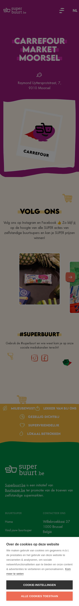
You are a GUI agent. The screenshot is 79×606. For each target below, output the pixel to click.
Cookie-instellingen (39, 585)
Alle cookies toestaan (39, 596)
